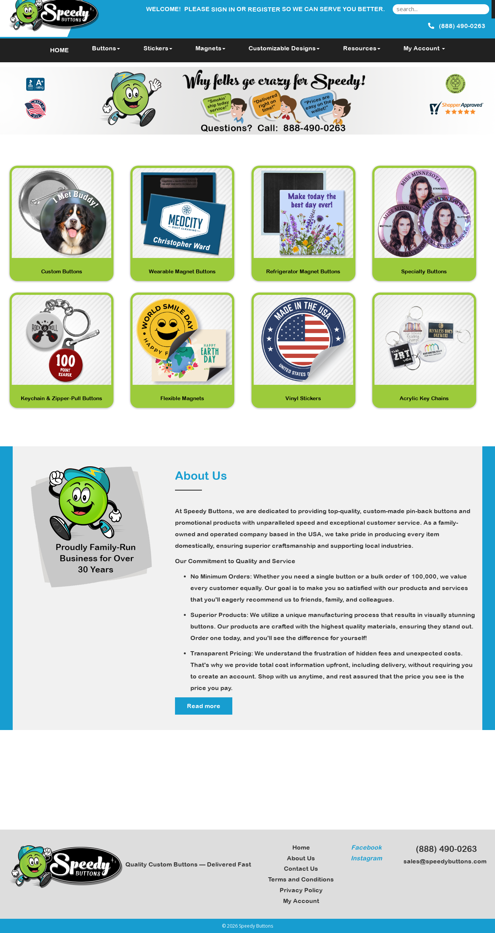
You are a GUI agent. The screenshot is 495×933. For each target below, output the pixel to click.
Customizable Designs (284, 48)
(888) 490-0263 (443, 849)
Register (264, 9)
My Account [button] (424, 48)
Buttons (106, 48)
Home (301, 847)
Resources (361, 48)
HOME (59, 50)
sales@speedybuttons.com (443, 861)
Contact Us (301, 868)
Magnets (210, 48)
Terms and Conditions (301, 879)
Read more (203, 705)
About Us (301, 858)
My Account (301, 900)
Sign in (223, 9)
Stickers (157, 48)
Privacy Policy (301, 889)
